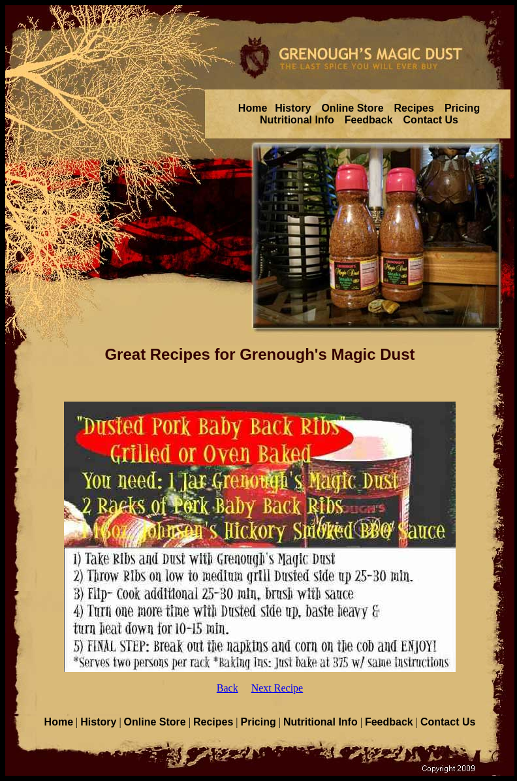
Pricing (462, 108)
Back (227, 687)
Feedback (369, 119)
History (293, 108)
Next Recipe (277, 687)
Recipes (414, 108)
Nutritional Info (297, 119)
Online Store (352, 108)
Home (252, 108)
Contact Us (430, 119)
